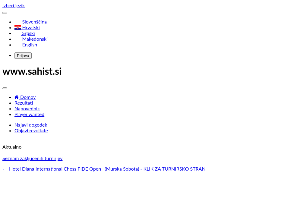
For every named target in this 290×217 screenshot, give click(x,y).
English (25, 44)
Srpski (24, 33)
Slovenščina (30, 21)
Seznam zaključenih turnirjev (32, 158)
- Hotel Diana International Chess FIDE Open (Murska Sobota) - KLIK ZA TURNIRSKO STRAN (104, 168)
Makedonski (31, 39)
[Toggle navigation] (4, 13)
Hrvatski (27, 27)
